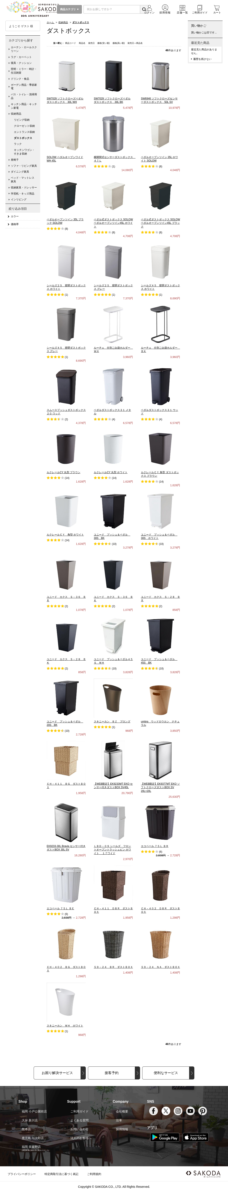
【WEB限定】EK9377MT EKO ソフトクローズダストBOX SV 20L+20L (160, 787)
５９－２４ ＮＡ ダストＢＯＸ (160, 967)
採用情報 (122, 1129)
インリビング (18, 199)
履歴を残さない (202, 59)
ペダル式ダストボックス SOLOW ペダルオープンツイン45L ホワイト (113, 223)
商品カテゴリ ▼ (69, 9)
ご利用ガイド (79, 1111)
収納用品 (16, 113)
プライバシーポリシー (22, 1174)
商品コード (71, 43)
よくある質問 (79, 1120)
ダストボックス (23, 138)
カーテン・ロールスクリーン (24, 49)
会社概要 (122, 1111)
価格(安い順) (103, 43)
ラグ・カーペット (21, 57)
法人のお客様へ (81, 1138)
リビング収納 (22, 119)
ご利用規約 (94, 1174)
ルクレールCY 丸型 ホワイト (110, 472)
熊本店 (26, 1129)
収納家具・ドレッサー (24, 187)
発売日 (91, 43)
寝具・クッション (21, 62)
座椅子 (15, 159)
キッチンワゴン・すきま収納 (24, 151)
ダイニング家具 (20, 171)
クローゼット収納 (24, 125)
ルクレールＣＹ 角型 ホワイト (65, 534)
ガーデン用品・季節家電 (24, 86)
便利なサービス (166, 1073)
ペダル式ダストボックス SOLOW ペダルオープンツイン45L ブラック (160, 223)
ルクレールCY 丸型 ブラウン (63, 472)
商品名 (82, 43)
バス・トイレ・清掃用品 (24, 96)
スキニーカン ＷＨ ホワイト (65, 1025)
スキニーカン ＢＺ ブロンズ (112, 721)
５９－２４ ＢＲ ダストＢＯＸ (113, 967)
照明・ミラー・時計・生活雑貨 (24, 71)
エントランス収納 (24, 131)
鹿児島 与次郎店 (33, 1138)
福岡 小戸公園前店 (34, 1111)
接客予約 (112, 1073)
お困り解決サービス (57, 1073)
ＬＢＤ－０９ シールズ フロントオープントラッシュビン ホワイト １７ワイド (112, 850)
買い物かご (198, 25)
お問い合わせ (79, 1129)
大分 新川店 (30, 1120)
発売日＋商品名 (135, 43)
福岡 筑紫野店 (31, 1147)
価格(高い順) (118, 43)
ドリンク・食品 (20, 78)
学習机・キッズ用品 (22, 193)
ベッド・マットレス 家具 (24, 179)
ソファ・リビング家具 (24, 165)
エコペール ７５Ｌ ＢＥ (60, 908)
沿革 (119, 1120)
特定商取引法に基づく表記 (61, 1174)
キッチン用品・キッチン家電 (24, 106)
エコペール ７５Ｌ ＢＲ (155, 846)
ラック (18, 143)
